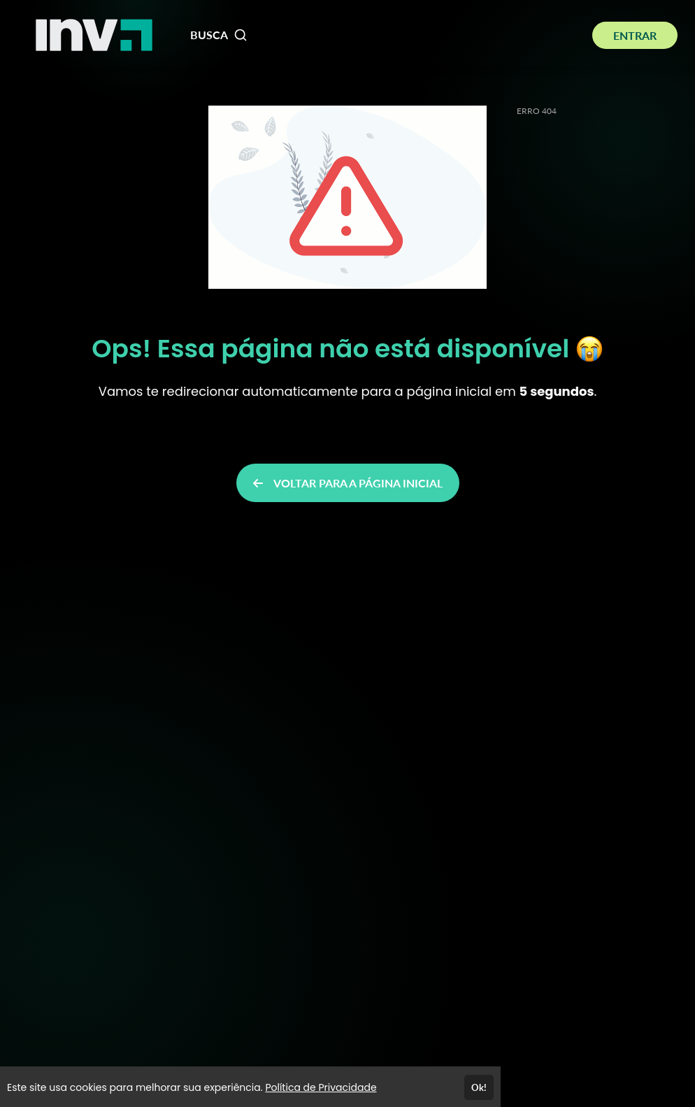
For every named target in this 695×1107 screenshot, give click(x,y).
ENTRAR (635, 35)
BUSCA (219, 35)
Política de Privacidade (320, 1087)
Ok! (479, 1087)
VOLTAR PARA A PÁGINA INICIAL (348, 483)
